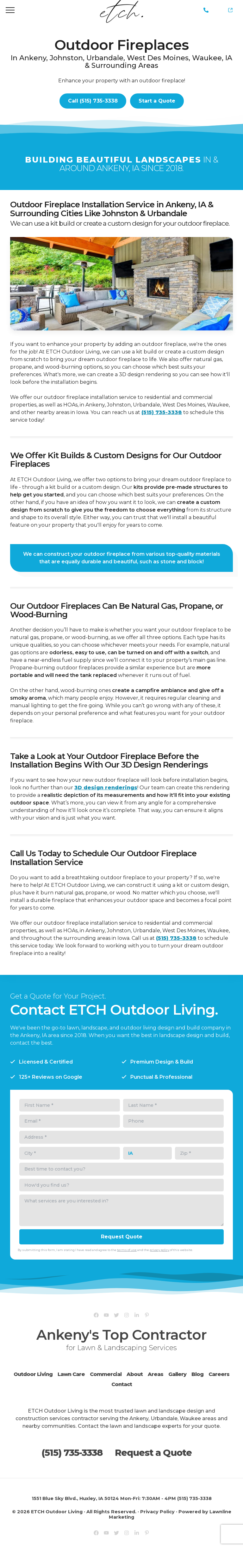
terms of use (127, 1250)
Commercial (106, 1374)
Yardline (233, 7)
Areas (155, 1374)
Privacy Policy (157, 1512)
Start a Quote (157, 101)
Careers (219, 1374)
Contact (121, 1384)
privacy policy (159, 1250)
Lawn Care (71, 1374)
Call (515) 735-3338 (93, 101)
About (135, 1374)
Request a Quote (153, 1453)
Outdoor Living (33, 1374)
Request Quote (121, 1237)
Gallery (177, 1374)
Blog (197, 1374)
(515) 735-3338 (206, 10)
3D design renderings (105, 788)
